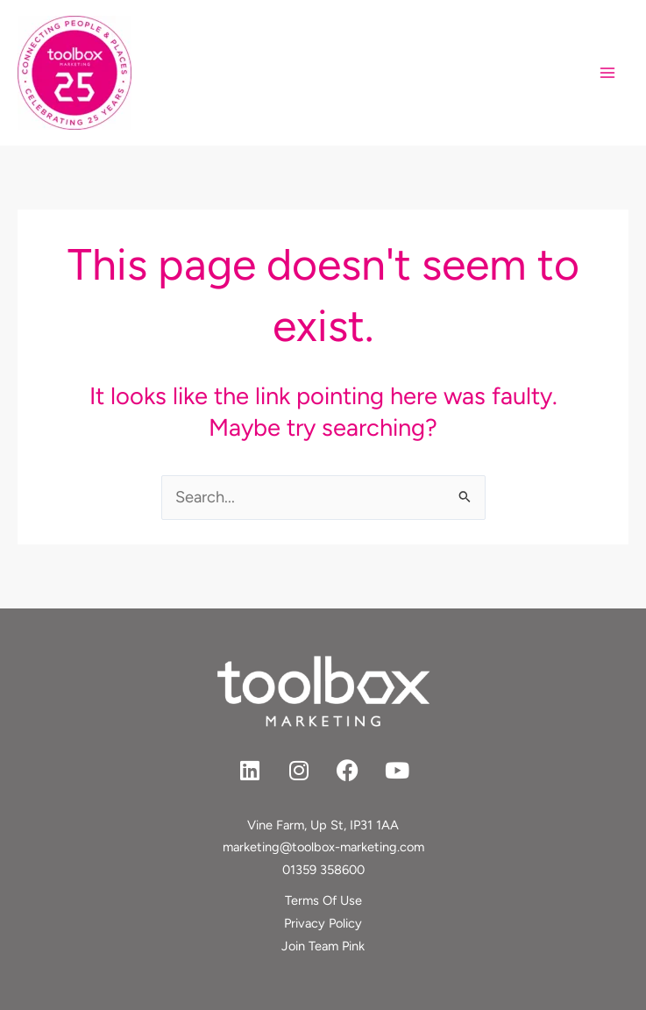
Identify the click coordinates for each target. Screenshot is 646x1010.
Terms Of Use (323, 900)
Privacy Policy (323, 923)
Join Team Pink (323, 946)
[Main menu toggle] (607, 73)
